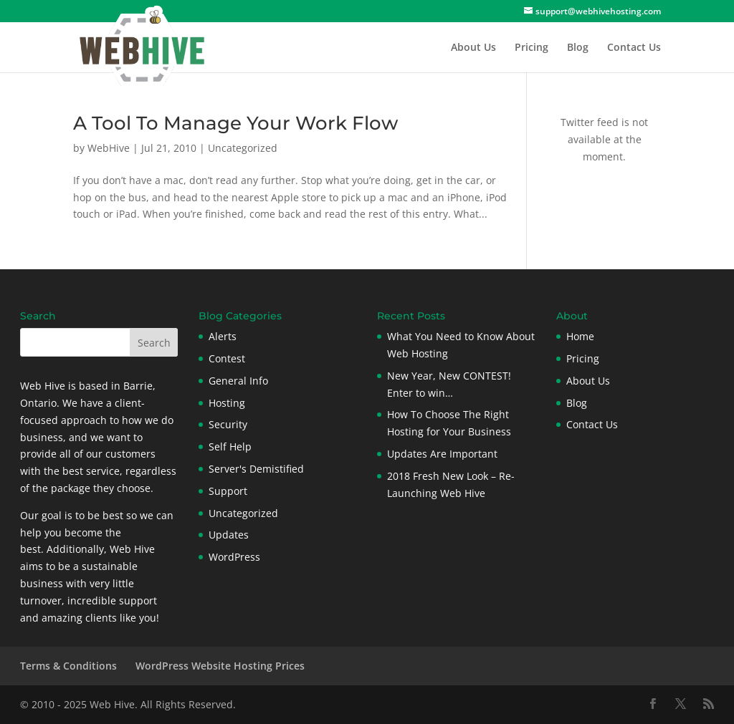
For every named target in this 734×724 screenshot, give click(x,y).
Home (580, 336)
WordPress (234, 557)
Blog (577, 48)
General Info (238, 380)
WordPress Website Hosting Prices (220, 665)
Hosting (227, 403)
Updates (229, 534)
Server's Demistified (256, 469)
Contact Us (634, 48)
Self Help (230, 446)
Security (228, 424)
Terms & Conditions (68, 665)
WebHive (108, 148)
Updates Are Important (442, 453)
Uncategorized (242, 148)
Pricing (531, 48)
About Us (473, 48)
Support (228, 491)
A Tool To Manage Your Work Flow (235, 123)
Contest (227, 358)
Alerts (223, 336)
